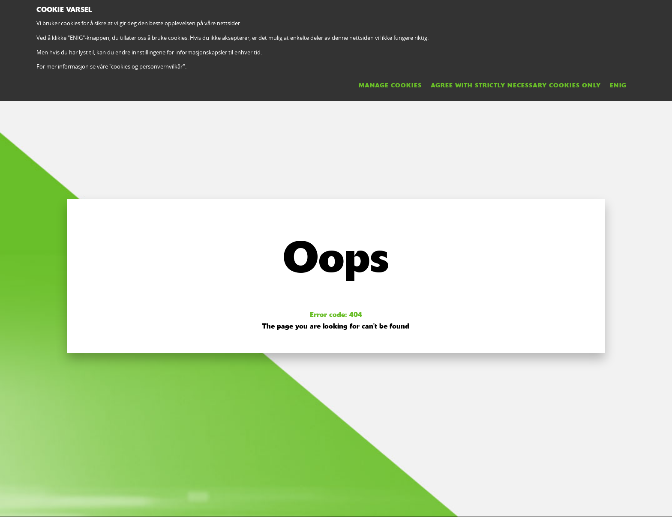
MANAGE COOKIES (390, 85)
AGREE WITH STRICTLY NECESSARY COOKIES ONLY (516, 85)
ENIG (618, 85)
